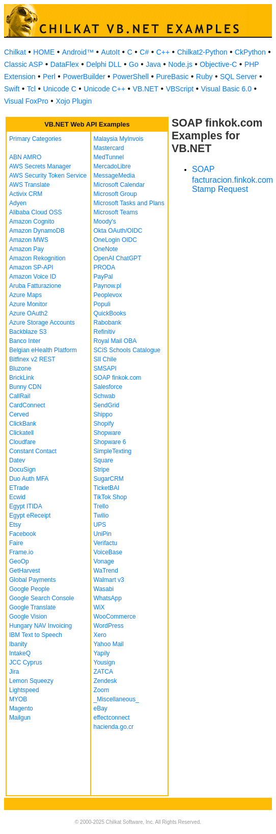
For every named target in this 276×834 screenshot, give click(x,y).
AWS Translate (29, 184)
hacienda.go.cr (114, 726)
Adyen (17, 203)
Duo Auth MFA (28, 478)
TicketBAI (107, 488)
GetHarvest (24, 570)
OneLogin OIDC (115, 239)
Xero (100, 635)
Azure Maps (25, 295)
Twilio (101, 515)
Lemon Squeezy (31, 680)
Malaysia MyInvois (119, 138)
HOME (43, 52)
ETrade (19, 488)
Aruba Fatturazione (35, 285)
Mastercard (109, 148)
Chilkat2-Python (202, 52)
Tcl (31, 89)
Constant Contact (33, 451)
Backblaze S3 (27, 331)
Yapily (102, 653)
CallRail (19, 396)
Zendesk (105, 680)
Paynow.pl (108, 285)
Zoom (101, 690)
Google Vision (28, 616)
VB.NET (146, 89)
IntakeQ (20, 653)
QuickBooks (110, 313)
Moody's (105, 221)
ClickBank (22, 423)
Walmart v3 (109, 579)
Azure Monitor (28, 304)
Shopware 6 (110, 442)
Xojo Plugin (74, 101)
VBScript (180, 89)
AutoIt (110, 52)
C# (144, 52)
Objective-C (218, 64)
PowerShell (131, 76)
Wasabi (104, 589)
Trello (101, 506)
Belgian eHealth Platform (43, 350)
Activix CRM (25, 194)
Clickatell (21, 432)
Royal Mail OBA (115, 341)
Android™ (78, 52)
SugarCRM (109, 478)
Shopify (104, 423)
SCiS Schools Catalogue (127, 350)
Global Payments (32, 579)
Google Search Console (41, 598)
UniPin (103, 533)
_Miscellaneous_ (116, 699)
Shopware (107, 432)
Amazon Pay (26, 249)
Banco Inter (24, 341)
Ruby (204, 76)
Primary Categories (35, 138)
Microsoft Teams (116, 212)
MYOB (18, 699)
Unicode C (59, 89)
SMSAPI (105, 368)
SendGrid (107, 405)
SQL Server (238, 76)
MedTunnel (109, 157)
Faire (16, 543)
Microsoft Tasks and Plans (129, 203)
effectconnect (112, 717)
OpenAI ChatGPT (118, 258)
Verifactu (106, 543)
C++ (163, 52)
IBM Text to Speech (35, 635)
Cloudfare (22, 442)
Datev (17, 460)
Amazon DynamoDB (37, 230)
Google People (29, 589)
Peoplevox (108, 295)
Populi (102, 304)
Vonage (104, 561)
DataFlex (64, 64)
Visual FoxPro (26, 101)
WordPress (109, 625)
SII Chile (105, 359)
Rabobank (108, 322)
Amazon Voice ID (32, 276)
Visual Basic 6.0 (226, 89)
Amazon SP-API (31, 267)
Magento (21, 708)
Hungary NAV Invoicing (40, 625)
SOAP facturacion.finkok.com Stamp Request (232, 179)
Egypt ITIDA (25, 506)
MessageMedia (114, 175)
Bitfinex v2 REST (32, 359)
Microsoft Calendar (119, 184)
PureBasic (172, 76)
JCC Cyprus (25, 662)
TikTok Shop (110, 497)
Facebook (22, 533)
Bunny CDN (25, 386)
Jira (14, 671)
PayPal (103, 276)
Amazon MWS (28, 239)
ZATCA (103, 671)
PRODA (105, 267)
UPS (100, 524)
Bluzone (20, 368)
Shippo (103, 414)
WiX (99, 607)
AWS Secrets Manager (40, 166)
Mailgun (20, 717)
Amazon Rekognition (37, 258)
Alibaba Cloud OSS (35, 212)
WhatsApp (108, 598)
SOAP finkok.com (118, 377)
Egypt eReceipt (29, 515)
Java (153, 64)
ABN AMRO (25, 157)
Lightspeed (24, 690)
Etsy (15, 524)
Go (134, 64)
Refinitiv (105, 331)
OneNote (106, 249)
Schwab (105, 396)
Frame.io (21, 552)
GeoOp (19, 561)
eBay (100, 708)
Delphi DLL (103, 64)
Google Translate (32, 607)
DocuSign (22, 469)
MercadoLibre (112, 166)
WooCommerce (115, 616)
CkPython (250, 52)
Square (104, 460)
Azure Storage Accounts (42, 322)
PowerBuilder (84, 76)
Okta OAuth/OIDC (118, 230)
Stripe (101, 469)
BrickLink (21, 377)
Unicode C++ (104, 89)
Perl (49, 76)
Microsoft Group (115, 194)
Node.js (180, 64)
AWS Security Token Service (48, 175)
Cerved (19, 414)
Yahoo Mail (109, 644)
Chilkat (15, 52)
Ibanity (18, 644)
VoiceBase (108, 552)
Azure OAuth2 (28, 313)
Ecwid (17, 497)
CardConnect (27, 405)
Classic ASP (23, 64)
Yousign (104, 662)
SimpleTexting (113, 451)
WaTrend (106, 570)
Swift (11, 89)
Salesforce (108, 386)
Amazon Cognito (31, 221)
